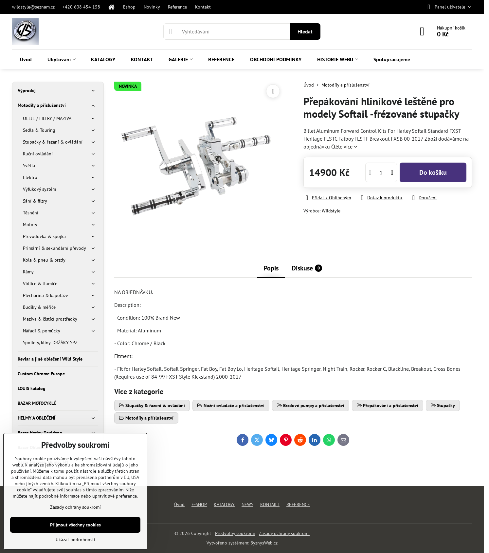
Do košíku (433, 172)
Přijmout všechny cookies (75, 525)
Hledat (305, 31)
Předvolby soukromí (235, 533)
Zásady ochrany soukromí (284, 533)
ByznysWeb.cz (264, 543)
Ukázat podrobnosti (75, 540)
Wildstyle (331, 211)
